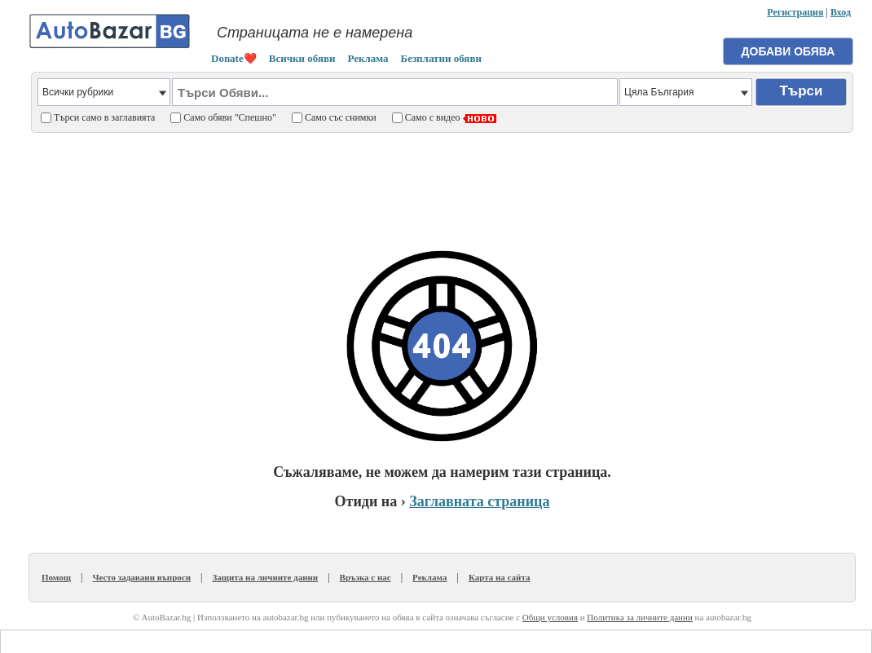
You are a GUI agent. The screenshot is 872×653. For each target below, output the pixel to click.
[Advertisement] (442, 180)
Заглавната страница (479, 501)
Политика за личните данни (639, 617)
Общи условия (550, 617)
